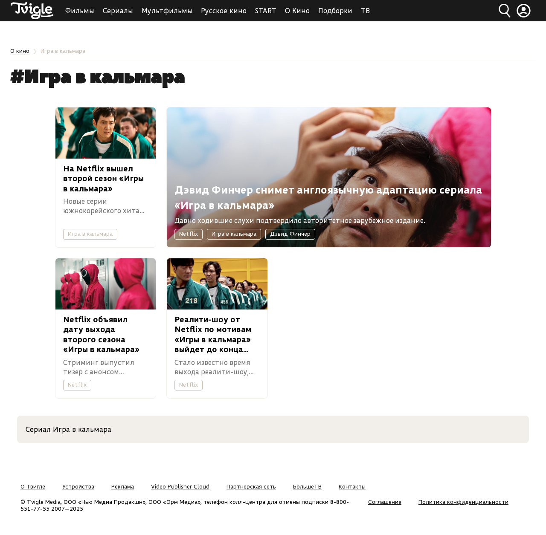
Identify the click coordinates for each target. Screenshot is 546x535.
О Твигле (32, 486)
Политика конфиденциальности (463, 502)
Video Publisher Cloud (180, 486)
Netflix (188, 233)
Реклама (122, 486)
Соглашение (384, 502)
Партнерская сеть (251, 486)
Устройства (78, 486)
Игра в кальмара (90, 233)
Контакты (352, 486)
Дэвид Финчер (290, 233)
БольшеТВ (307, 486)
